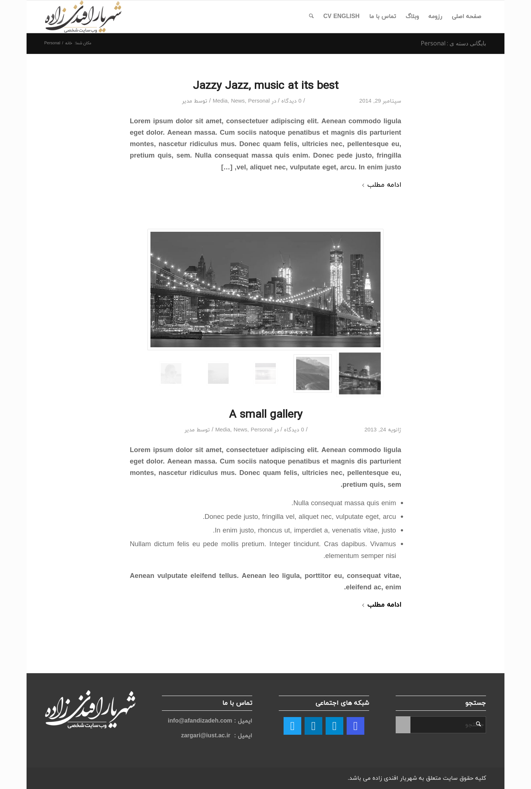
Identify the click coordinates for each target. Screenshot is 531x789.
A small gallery (265, 414)
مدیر (187, 101)
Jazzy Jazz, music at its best (266, 85)
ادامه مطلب (381, 185)
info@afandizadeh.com (201, 721)
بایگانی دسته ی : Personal (453, 43)
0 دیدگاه (291, 101)
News (237, 101)
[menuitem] (466, 16)
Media (220, 101)
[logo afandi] (83, 16)
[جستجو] (311, 16)
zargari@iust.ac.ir (205, 736)
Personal (259, 101)
